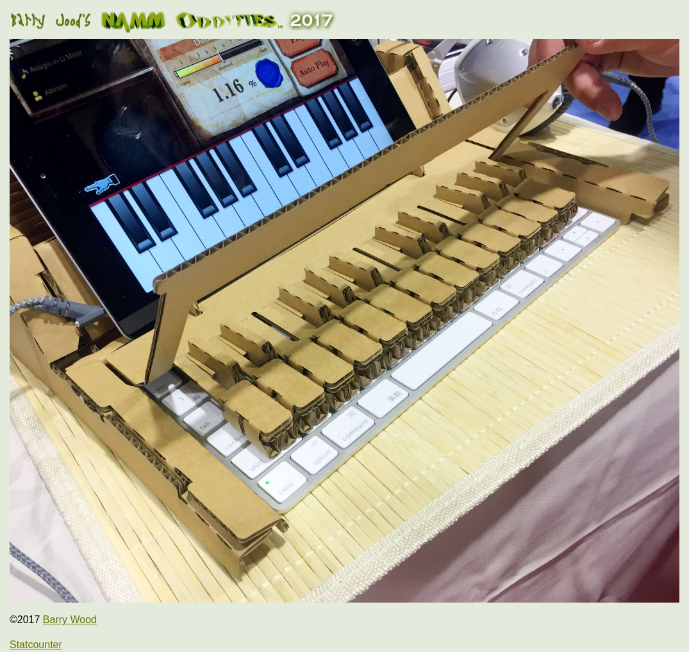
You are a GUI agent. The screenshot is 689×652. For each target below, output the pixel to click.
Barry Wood (70, 619)
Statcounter (36, 644)
